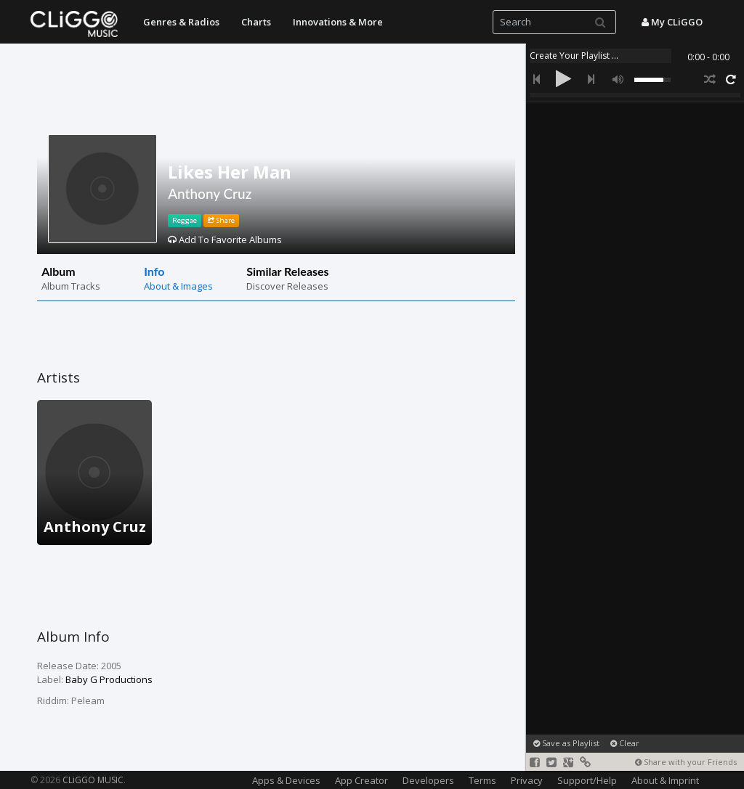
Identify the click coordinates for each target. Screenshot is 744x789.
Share (221, 220)
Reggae (184, 220)
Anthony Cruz (209, 193)
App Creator (361, 780)
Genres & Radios (181, 21)
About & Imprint (665, 780)
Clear (624, 742)
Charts (256, 21)
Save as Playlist (566, 742)
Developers (428, 780)
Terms (482, 780)
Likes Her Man (229, 172)
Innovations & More (338, 21)
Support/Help (587, 780)
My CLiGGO (672, 21)
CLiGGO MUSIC (93, 780)
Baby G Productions (109, 679)
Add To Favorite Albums (225, 239)
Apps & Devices (286, 780)
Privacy (527, 780)
